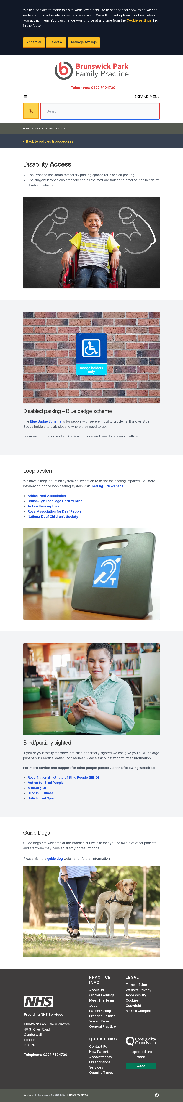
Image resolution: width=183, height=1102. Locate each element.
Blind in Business (41, 793)
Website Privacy (138, 990)
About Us (96, 990)
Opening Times (101, 1072)
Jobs (93, 1005)
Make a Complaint (140, 1011)
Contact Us (98, 1046)
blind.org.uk (37, 788)
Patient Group (100, 1011)
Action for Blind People (46, 783)
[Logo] (91, 70)
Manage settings (84, 42)
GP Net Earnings (102, 995)
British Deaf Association (47, 496)
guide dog (55, 859)
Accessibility (136, 995)
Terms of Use (136, 985)
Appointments (100, 1057)
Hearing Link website (108, 486)
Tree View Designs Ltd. (50, 1094)
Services (96, 1067)
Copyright (133, 1005)
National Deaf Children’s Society (53, 517)
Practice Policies (102, 1016)
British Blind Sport (41, 798)
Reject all (56, 42)
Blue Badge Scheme (46, 421)
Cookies (132, 1000)
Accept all (34, 42)
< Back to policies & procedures (48, 141)
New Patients (99, 1052)
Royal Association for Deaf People (54, 511)
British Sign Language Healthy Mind (55, 501)
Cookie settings (139, 20)
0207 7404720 (103, 87)
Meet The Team (101, 1000)
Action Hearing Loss (43, 506)
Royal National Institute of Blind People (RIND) (63, 777)
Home (26, 128)
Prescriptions (99, 1062)
